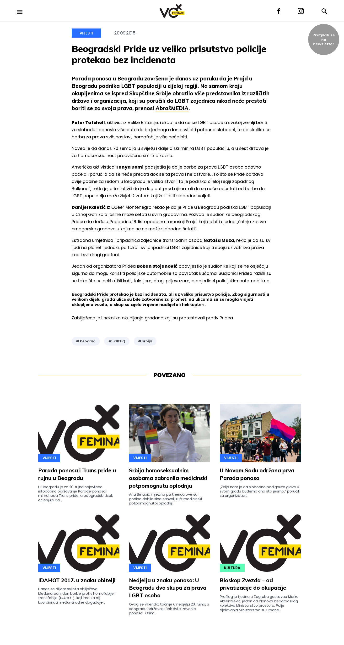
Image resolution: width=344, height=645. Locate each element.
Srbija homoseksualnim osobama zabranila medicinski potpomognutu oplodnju (168, 478)
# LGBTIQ (116, 341)
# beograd (86, 341)
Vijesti (86, 33)
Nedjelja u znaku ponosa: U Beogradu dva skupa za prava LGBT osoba (167, 588)
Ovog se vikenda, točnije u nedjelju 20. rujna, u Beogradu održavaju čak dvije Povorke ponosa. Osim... (169, 609)
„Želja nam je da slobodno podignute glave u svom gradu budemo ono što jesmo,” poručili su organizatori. (260, 491)
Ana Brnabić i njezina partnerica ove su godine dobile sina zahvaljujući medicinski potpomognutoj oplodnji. (165, 499)
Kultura (232, 567)
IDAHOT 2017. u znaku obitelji (77, 580)
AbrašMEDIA (172, 108)
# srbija (145, 341)
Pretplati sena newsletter (323, 39)
